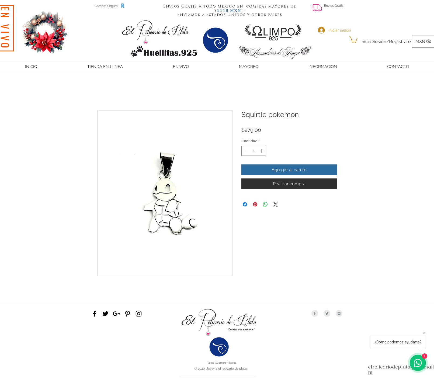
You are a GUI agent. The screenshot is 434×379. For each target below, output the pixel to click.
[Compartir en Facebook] (245, 204)
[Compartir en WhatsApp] (265, 204)
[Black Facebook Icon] (94, 314)
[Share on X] (275, 204)
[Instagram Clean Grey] (339, 313)
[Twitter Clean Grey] (327, 313)
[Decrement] (245, 151)
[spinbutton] (254, 151)
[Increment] (262, 151)
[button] (223, 10)
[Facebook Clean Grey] (314, 313)
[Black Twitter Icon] (105, 314)
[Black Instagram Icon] (139, 314)
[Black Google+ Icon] (116, 314)
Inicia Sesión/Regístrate (385, 41)
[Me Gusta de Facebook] (397, 9)
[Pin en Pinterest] (255, 204)
